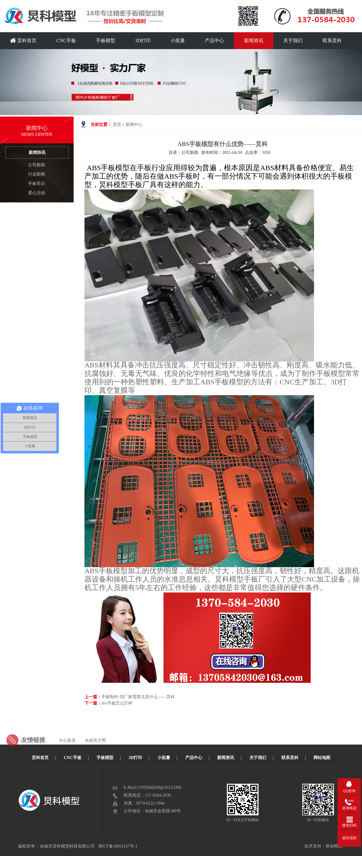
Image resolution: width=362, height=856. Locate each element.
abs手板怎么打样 (116, 703)
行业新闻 (36, 174)
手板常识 (36, 183)
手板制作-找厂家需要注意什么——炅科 (138, 697)
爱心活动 (36, 193)
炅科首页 (23, 40)
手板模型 (105, 40)
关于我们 (293, 40)
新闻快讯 (37, 152)
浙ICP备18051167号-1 (118, 846)
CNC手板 (66, 40)
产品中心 (214, 40)
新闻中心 (133, 124)
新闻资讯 (253, 40)
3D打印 (143, 40)
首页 (117, 124)
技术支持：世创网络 (323, 846)
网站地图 (321, 757)
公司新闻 (36, 165)
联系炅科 (332, 40)
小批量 (177, 40)
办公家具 (67, 747)
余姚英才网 (95, 747)
